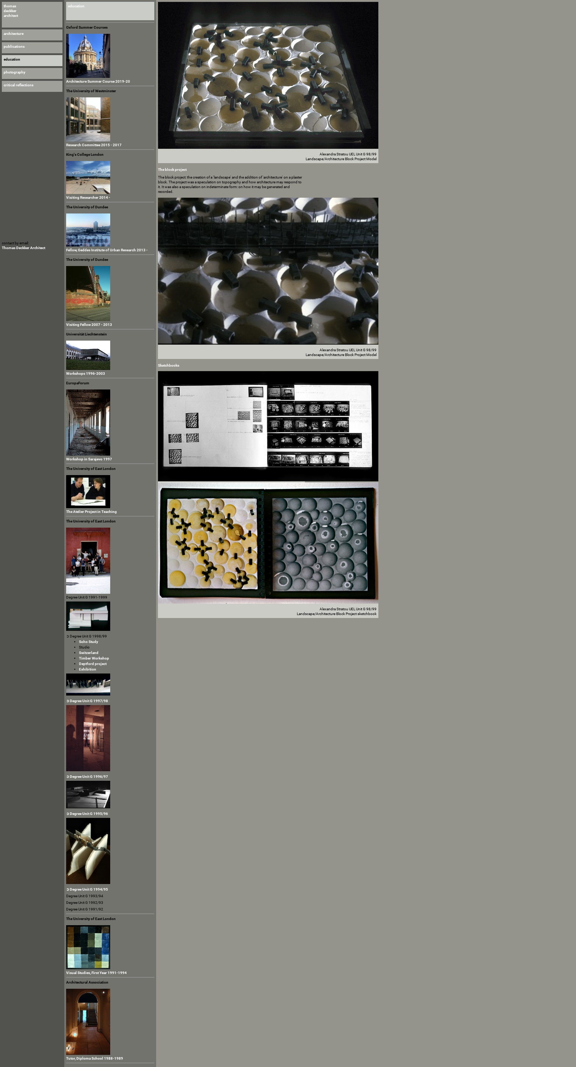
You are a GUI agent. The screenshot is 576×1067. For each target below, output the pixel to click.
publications (14, 46)
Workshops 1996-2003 (85, 373)
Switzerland (88, 653)
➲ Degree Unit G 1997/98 (87, 701)
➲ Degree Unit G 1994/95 (87, 889)
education (76, 6)
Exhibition (87, 669)
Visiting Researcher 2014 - (88, 197)
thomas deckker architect (11, 11)
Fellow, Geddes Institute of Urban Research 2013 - (107, 250)
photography (14, 72)
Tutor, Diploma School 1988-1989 (94, 1058)
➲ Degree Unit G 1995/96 (87, 814)
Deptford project (93, 664)
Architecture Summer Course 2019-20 (98, 81)
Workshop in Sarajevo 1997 (89, 459)
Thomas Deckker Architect (23, 248)
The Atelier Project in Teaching (91, 512)
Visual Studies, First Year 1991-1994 (96, 973)
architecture (14, 34)
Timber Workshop (94, 658)
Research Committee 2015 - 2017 (94, 145)
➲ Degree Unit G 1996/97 (87, 777)
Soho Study (88, 642)
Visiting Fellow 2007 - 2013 (89, 325)
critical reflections (18, 85)
